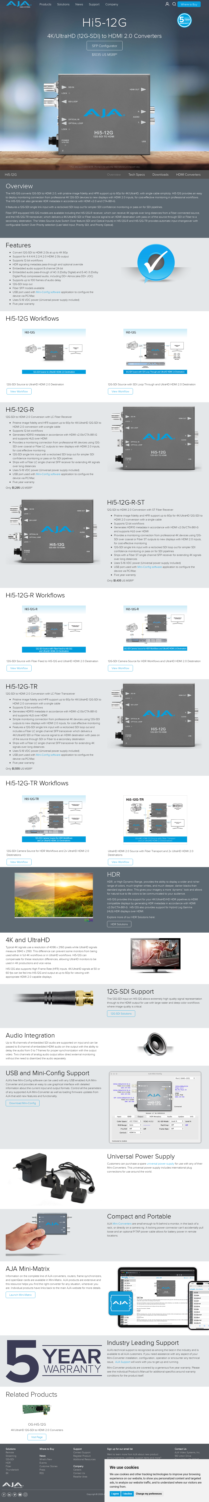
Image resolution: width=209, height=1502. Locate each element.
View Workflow (19, 391)
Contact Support (81, 1452)
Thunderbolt (12, 1469)
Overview (114, 174)
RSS (42, 1473)
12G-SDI (10, 1459)
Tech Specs (136, 174)
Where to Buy (189, 4)
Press (42, 1469)
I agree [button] (115, 1493)
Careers (77, 1469)
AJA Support (122, 1362)
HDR (8, 1462)
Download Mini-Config (22, 1103)
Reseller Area (80, 1476)
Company (78, 1466)
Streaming (11, 1456)
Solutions (10, 1449)
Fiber (8, 1466)
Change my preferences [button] (149, 1493)
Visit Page (37, 1437)
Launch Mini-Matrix (20, 1295)
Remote (10, 1452)
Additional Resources (84, 1459)
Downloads (161, 174)
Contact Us (79, 1473)
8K (7, 1473)
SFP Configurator (104, 45)
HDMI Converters (188, 174)
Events (43, 1462)
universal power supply (160, 1163)
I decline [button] (127, 1493)
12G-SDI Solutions (121, 1013)
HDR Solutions (119, 924)
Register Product (82, 1456)
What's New (46, 1459)
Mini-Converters (122, 1223)
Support (77, 1449)
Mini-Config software (48, 292)
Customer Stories (48, 1466)
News (42, 1456)
